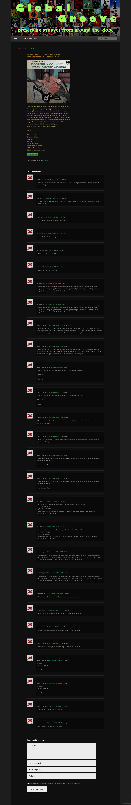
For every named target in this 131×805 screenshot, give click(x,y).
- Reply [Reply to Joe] (60, 250)
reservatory (40, 552)
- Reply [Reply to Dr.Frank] (63, 180)
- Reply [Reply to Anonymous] (65, 325)
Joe (38, 250)
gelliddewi (40, 217)
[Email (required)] (61, 770)
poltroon (39, 502)
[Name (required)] (61, 763)
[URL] (61, 776)
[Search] (107, 38)
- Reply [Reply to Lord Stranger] (66, 594)
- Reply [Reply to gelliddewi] (64, 217)
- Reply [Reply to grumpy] (63, 284)
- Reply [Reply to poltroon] (63, 502)
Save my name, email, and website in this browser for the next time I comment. (54, 783)
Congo (46, 160)
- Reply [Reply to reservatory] (65, 552)
